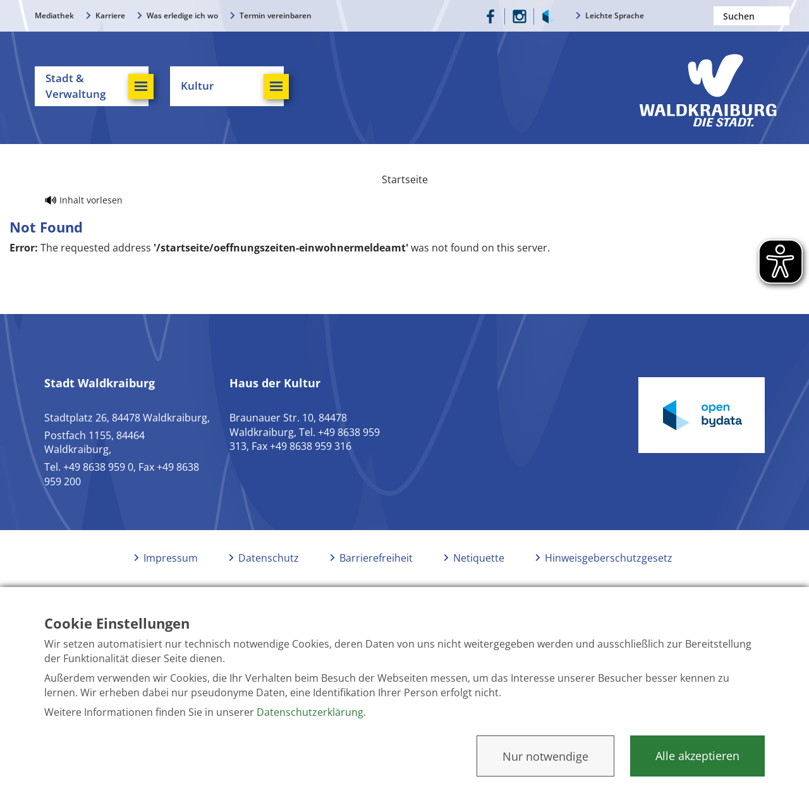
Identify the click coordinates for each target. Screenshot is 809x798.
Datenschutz (268, 558)
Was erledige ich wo (182, 15)
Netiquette (478, 558)
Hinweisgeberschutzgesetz (608, 558)
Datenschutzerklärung (310, 712)
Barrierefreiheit (376, 558)
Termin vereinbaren (276, 15)
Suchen (780, 15)
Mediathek (54, 15)
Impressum (170, 558)
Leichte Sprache (614, 15)
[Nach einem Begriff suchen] (751, 15)
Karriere (110, 15)
